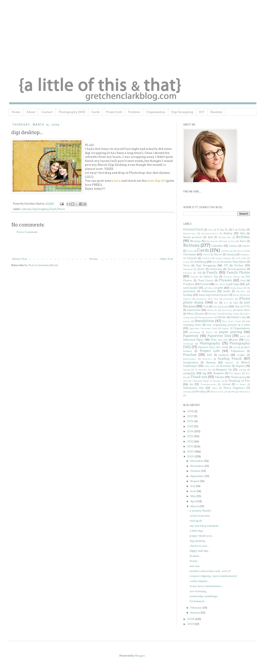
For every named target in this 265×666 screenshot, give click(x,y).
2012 (190, 441)
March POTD (242, 306)
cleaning (231, 254)
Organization (155, 112)
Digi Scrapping (182, 112)
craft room (240, 258)
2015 (190, 426)
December (197, 460)
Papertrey (191, 336)
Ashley (227, 233)
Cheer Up (241, 251)
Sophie (240, 365)
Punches (189, 355)
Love (225, 306)
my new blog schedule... (205, 525)
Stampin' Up (224, 369)
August (195, 481)
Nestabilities (204, 321)
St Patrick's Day (203, 370)
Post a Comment (27, 232)
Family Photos (57, 209)
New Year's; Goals (231, 321)
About (30, 112)
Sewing (210, 362)
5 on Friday (239, 229)
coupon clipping (223, 258)
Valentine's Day (193, 387)
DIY (201, 112)
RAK (209, 355)
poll (235, 347)
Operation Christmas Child (203, 328)
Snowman (225, 366)
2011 (190, 446)
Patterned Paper (193, 339)
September (197, 476)
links (215, 306)
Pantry (209, 332)
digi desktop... (198, 540)
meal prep (227, 310)
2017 (190, 416)
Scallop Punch (230, 359)
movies (186, 321)
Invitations (228, 299)
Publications (238, 351)
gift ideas (209, 288)
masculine (193, 309)
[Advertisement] (92, 245)
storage (242, 370)
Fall (199, 272)
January (195, 612)
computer (245, 254)
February (196, 607)
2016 (190, 421)
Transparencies (209, 384)
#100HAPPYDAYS (193, 229)
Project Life (114, 112)
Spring (186, 370)
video (214, 388)
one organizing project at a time (228, 324)
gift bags (233, 284)
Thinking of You (239, 380)
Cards (95, 112)
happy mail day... (200, 550)
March (195, 506)
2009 (191, 456)
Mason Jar (212, 310)
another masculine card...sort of (210, 571)
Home (16, 112)
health (226, 291)
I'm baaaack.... (198, 601)
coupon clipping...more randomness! (213, 576)
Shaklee (229, 362)
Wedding (200, 391)
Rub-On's (207, 359)
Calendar (26, 209)
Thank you (198, 377)
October (195, 470)
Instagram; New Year (207, 299)
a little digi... (197, 530)
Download (188, 269)
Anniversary (189, 233)
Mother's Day (238, 317)
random (223, 354)
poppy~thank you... (202, 535)
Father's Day (210, 276)
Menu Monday (195, 313)
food (242, 280)
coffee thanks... (199, 581)
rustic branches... (201, 515)
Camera (233, 246)
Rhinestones (189, 359)
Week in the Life (219, 391)
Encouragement (237, 269)
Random (216, 112)
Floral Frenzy (206, 280)
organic (225, 328)
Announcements (209, 233)
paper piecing (230, 332)
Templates (218, 373)
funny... (194, 560)
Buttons (191, 245)
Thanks (219, 377)
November (197, 466)
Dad (214, 262)
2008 (191, 619)
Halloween (209, 291)
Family (212, 272)
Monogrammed (206, 317)
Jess (226, 303)
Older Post (166, 258)
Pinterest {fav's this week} (213, 347)
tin (191, 384)
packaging (195, 332)
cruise (186, 262)
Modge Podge (232, 314)
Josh (235, 302)
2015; (210, 230)
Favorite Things (232, 277)
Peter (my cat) (219, 339)
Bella (210, 237)
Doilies (238, 265)
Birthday (243, 237)
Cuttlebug (199, 261)
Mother (222, 317)
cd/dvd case (227, 251)
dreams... (195, 556)
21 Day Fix (222, 229)
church (206, 254)
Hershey (240, 291)
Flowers (225, 280)
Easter (201, 269)
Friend (204, 284)
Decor (186, 265)
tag (204, 373)
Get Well (220, 284)
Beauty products (192, 237)
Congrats (192, 258)
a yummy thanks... (201, 510)
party (243, 336)
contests (206, 258)
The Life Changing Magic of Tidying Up (203, 381)
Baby (242, 233)
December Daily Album (233, 261)
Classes (218, 254)
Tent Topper (235, 373)
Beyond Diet (224, 237)
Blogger (140, 655)
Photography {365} (72, 112)
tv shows (241, 384)
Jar (216, 302)
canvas (190, 251)
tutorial (226, 384)
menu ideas (243, 310)
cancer (246, 246)
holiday (188, 294)
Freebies (134, 112)
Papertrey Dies (219, 336)
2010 (191, 451)
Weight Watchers (240, 391)
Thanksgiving (238, 377)
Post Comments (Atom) (43, 265)
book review (228, 241)
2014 (190, 431)
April (193, 501)
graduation (189, 291)
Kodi (206, 306)
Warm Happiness (234, 388)
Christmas (189, 254)
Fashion (194, 277)
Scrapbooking (190, 362)
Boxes (243, 241)
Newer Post (19, 258)
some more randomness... (206, 586)
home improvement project (214, 295)
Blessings (195, 241)
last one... (195, 566)
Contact (47, 112)
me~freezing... (199, 591)
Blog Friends (212, 241)
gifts (220, 287)
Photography (210, 343)
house (236, 295)
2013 (190, 436)
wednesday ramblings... (204, 596)
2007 (191, 624)
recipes (241, 355)
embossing (216, 269)
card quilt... (197, 520)
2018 (190, 411)
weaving (187, 391)
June (193, 491)
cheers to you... (199, 545)
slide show (209, 366)
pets (235, 339)
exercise (187, 273)
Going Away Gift (238, 288)
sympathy (189, 373)
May (193, 496)
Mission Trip (214, 314)
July (193, 486)
